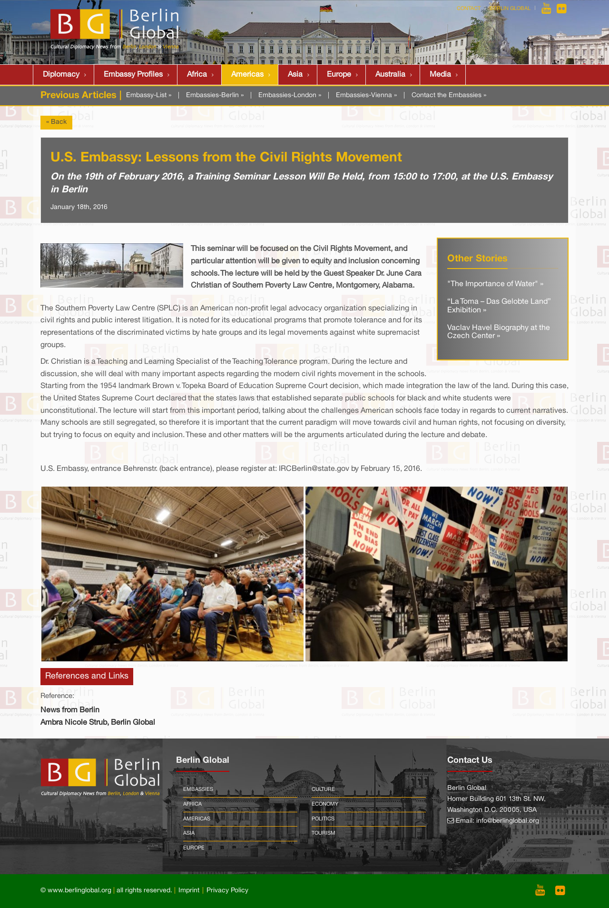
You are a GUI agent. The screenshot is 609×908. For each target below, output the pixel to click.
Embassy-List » (148, 95)
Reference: (57, 696)
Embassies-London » (289, 95)
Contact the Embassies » (449, 95)
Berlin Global (510, 8)
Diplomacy (61, 74)
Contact (469, 8)
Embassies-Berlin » (215, 95)
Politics (323, 819)
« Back (56, 122)
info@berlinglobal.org (507, 821)
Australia (390, 74)
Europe (339, 74)
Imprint (188, 891)
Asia (295, 74)
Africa (197, 74)
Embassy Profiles (133, 74)
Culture (323, 789)
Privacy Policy (227, 891)
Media (440, 74)
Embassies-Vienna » (366, 95)
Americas (247, 74)
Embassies (198, 789)
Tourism (323, 833)
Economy (325, 804)
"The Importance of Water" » (495, 284)
